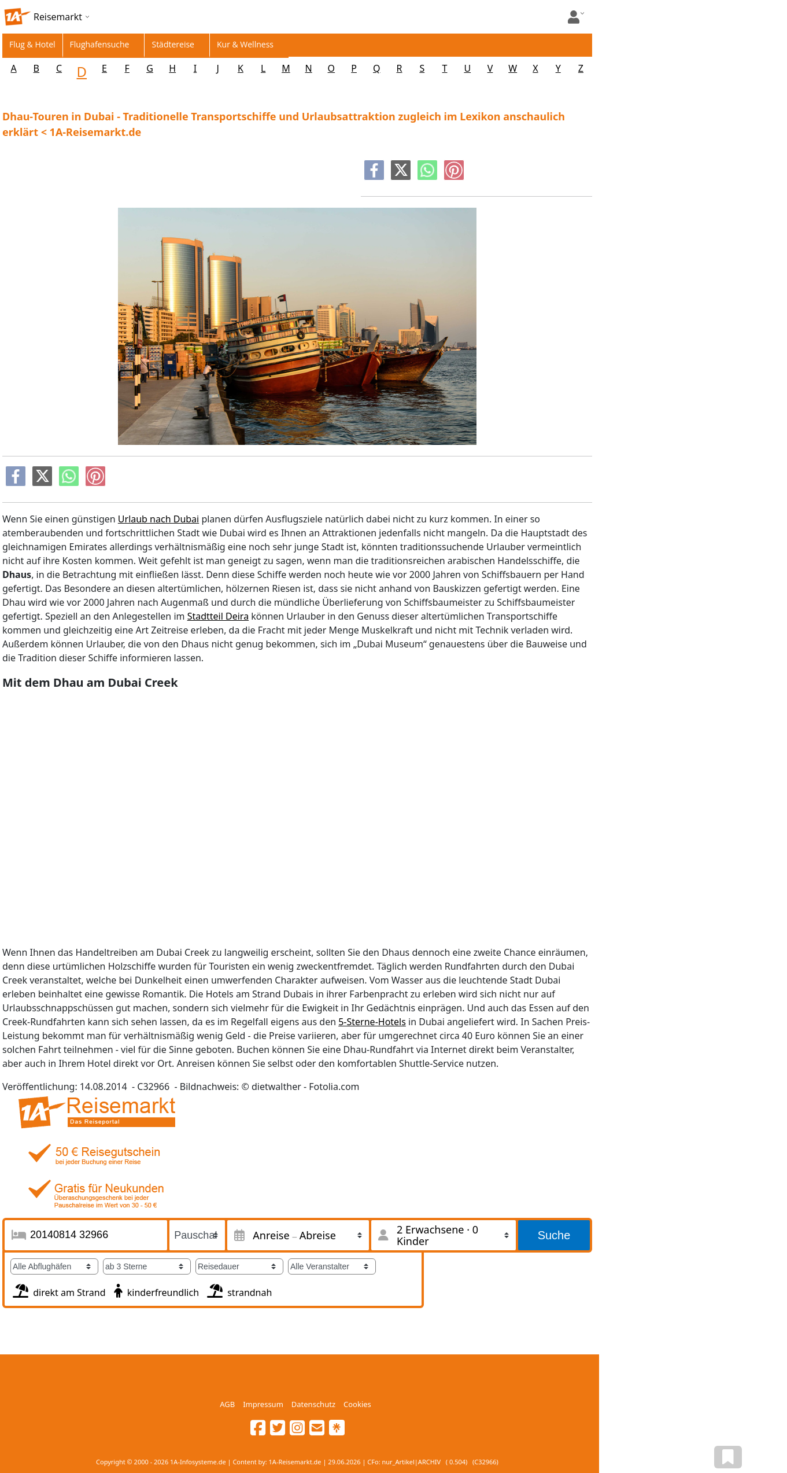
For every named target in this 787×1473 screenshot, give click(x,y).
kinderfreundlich (155, 1289)
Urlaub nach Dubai (158, 519)
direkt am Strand (58, 1289)
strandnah (238, 1289)
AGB (227, 1404)
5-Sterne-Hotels (372, 1021)
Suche (554, 1235)
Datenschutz (313, 1404)
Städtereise (173, 44)
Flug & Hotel (32, 44)
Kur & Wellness (245, 44)
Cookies (357, 1404)
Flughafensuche (100, 44)
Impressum (263, 1404)
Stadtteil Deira (218, 616)
